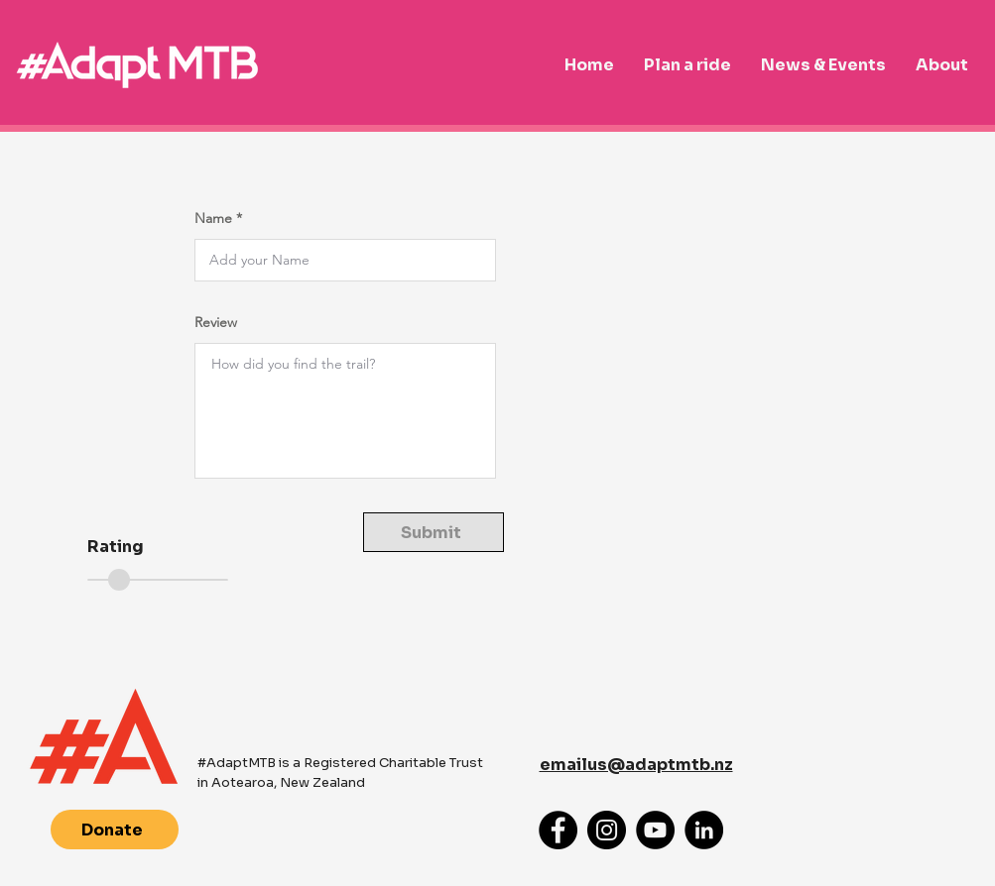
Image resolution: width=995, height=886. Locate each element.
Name (213, 218)
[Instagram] (606, 830)
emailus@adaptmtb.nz (636, 764)
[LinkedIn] (703, 830)
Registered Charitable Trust (393, 762)
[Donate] (115, 829)
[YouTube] (655, 830)
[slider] (119, 580)
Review (215, 322)
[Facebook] (558, 830)
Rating (115, 547)
